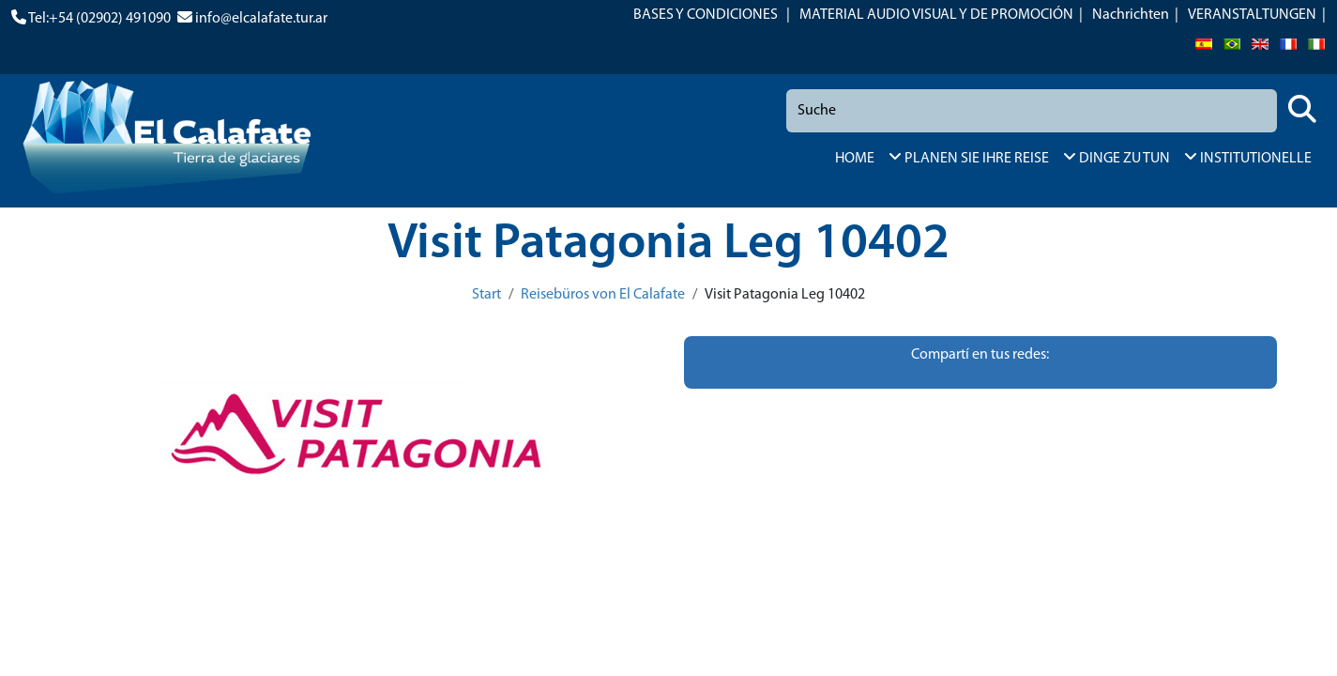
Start (486, 294)
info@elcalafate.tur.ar (261, 18)
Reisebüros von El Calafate (603, 294)
